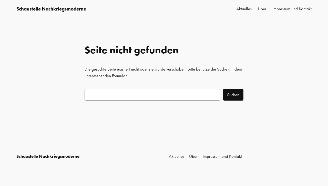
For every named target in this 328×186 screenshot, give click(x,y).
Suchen (233, 94)
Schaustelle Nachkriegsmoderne (51, 9)
